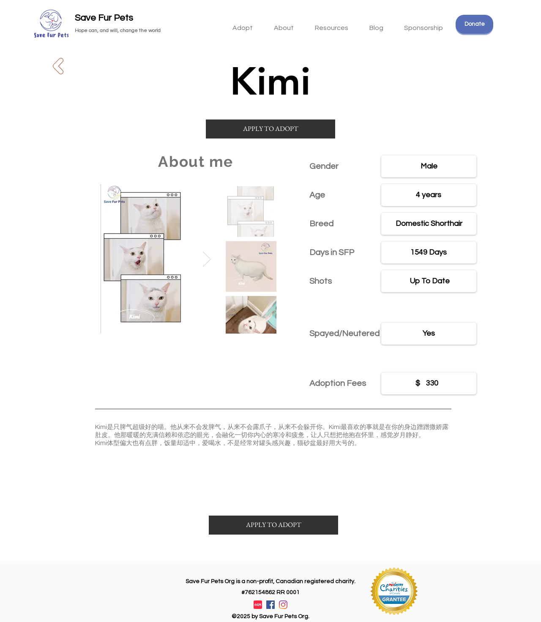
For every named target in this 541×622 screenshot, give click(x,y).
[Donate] (474, 24)
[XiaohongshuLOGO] (258, 604)
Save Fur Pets (104, 18)
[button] (331, 24)
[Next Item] (207, 259)
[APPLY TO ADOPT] (270, 129)
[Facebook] (270, 604)
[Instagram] (283, 604)
